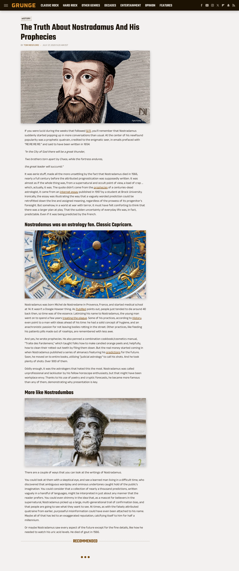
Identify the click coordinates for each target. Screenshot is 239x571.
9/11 (88, 130)
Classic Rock (50, 5)
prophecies (101, 187)
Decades (110, 5)
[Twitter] (217, 5)
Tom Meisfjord (31, 45)
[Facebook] (201, 5)
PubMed (81, 309)
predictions (113, 352)
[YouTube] (207, 5)
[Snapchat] (228, 5)
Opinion (150, 5)
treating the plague (75, 318)
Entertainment (130, 5)
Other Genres (91, 5)
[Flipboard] (223, 5)
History (26, 18)
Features (166, 5)
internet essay (69, 191)
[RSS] (233, 5)
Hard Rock (70, 5)
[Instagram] (212, 5)
